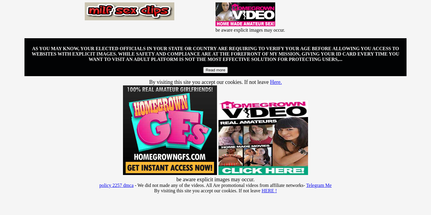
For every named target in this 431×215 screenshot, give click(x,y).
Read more (215, 70)
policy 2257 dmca (116, 185)
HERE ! (269, 190)
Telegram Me (319, 185)
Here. (276, 82)
